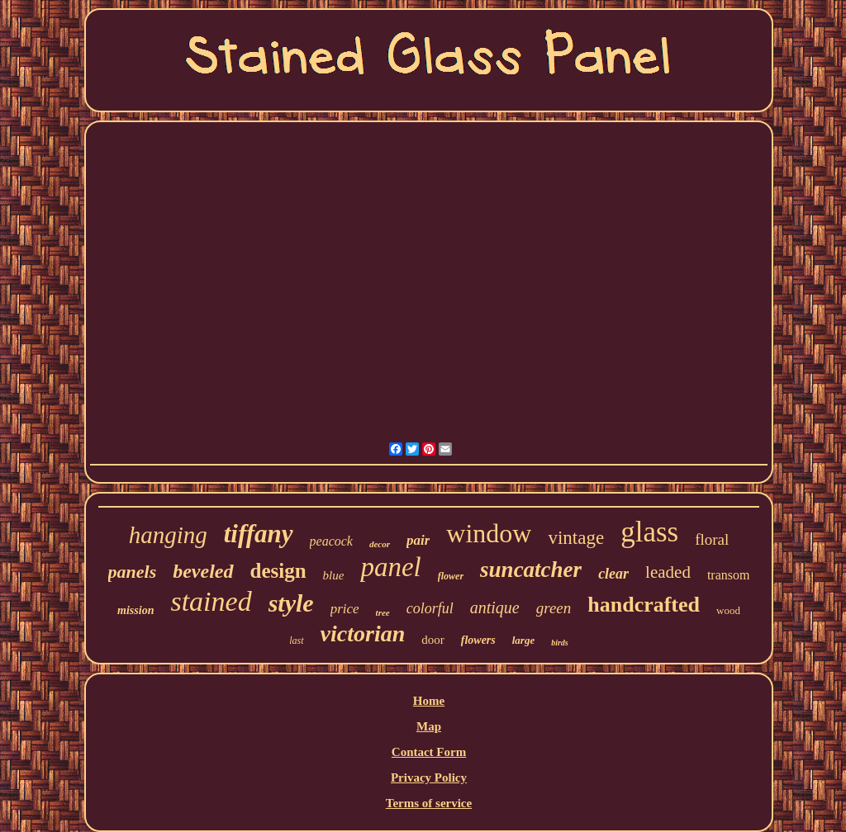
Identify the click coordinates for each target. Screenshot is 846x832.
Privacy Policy (429, 777)
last (296, 640)
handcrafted (643, 605)
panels (132, 571)
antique (495, 607)
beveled (203, 571)
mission (135, 610)
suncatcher (531, 569)
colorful (430, 608)
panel (390, 567)
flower (450, 576)
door (432, 639)
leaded (668, 572)
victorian (363, 633)
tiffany (258, 533)
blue (334, 575)
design (278, 571)
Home (428, 700)
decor (379, 544)
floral (712, 539)
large (523, 640)
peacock (331, 541)
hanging (168, 535)
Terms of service (429, 803)
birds (559, 642)
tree (383, 612)
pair (418, 540)
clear (613, 573)
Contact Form (429, 752)
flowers (478, 640)
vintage (576, 537)
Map (428, 726)
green (554, 608)
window (488, 533)
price (344, 609)
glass (649, 532)
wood (728, 610)
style (291, 603)
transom (728, 575)
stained (210, 601)
